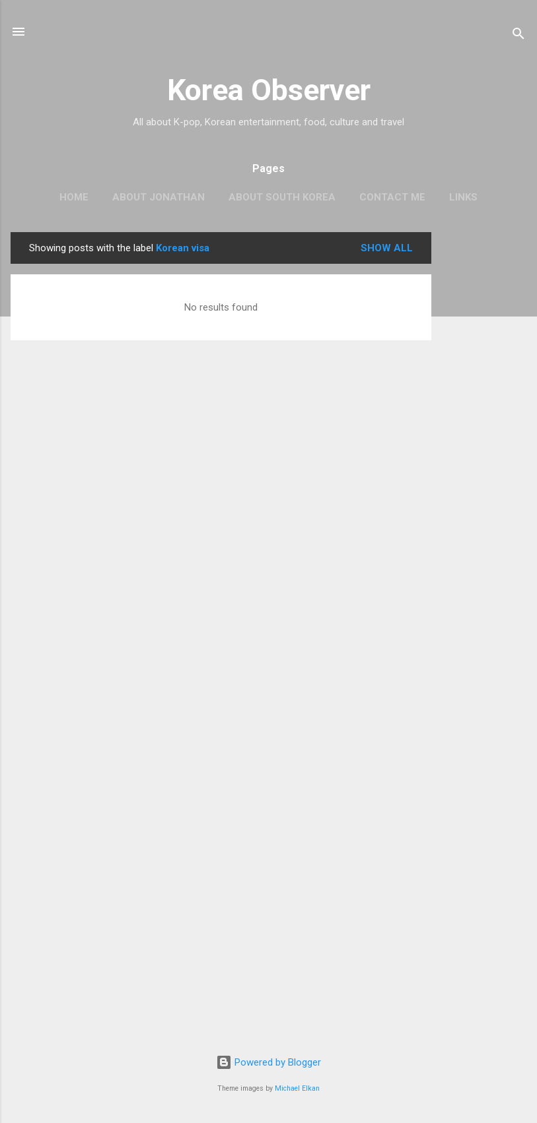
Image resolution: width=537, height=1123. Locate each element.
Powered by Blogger (268, 1062)
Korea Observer (269, 90)
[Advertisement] (484, 430)
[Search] (518, 36)
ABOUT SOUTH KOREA (282, 197)
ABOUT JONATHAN (158, 197)
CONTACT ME (392, 197)
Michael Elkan (297, 1088)
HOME (74, 197)
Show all (387, 248)
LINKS (463, 197)
